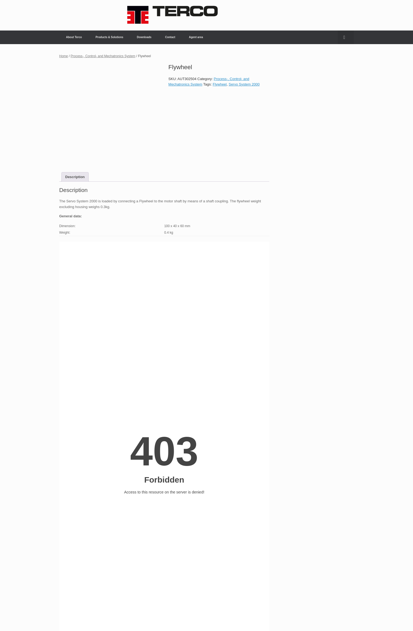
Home (63, 56)
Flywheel (220, 84)
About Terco (74, 37)
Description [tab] (75, 177)
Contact (170, 37)
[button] (346, 37)
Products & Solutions (109, 37)
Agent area (196, 37)
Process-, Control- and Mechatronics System (103, 56)
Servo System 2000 (244, 84)
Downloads (144, 37)
